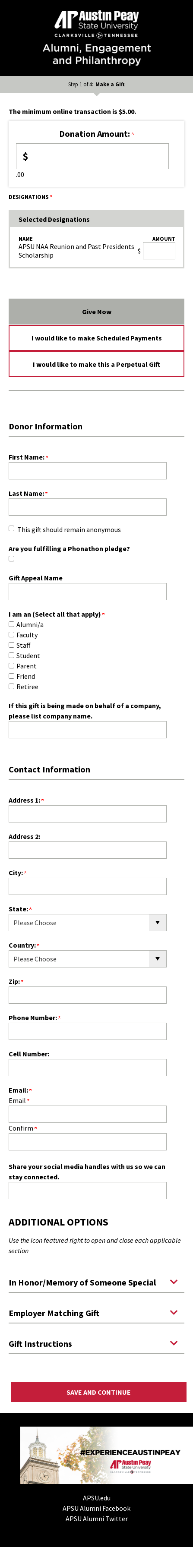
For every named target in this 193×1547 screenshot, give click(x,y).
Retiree (27, 686)
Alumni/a (30, 624)
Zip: (16, 981)
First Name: (28, 457)
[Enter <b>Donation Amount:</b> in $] (92, 156)
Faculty (27, 634)
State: (20, 908)
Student (28, 655)
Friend (25, 676)
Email (19, 1100)
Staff (23, 645)
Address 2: (24, 836)
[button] (96, 1281)
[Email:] (88, 1114)
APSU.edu (97, 1497)
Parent (26, 666)
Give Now (96, 311)
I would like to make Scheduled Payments (97, 338)
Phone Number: (34, 1017)
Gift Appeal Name (36, 577)
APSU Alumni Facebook (96, 1508)
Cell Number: (29, 1053)
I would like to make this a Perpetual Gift (96, 364)
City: (17, 872)
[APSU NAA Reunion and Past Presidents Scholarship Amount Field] (159, 250)
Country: (24, 945)
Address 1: (26, 800)
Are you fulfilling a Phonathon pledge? (69, 548)
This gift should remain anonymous (69, 529)
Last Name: (28, 493)
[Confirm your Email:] (88, 1141)
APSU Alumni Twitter (97, 1518)
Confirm (23, 1128)
